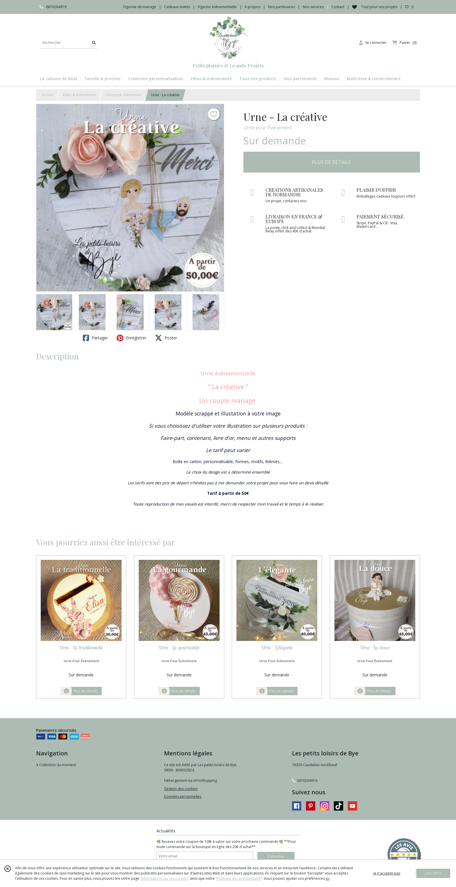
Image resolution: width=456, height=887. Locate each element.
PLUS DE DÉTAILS (331, 162)
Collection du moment (56, 764)
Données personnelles (182, 796)
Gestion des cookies (180, 788)
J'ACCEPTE (433, 873)
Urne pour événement (123, 94)
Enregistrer (131, 337)
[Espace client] (372, 42)
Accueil (48, 94)
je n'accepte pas (386, 873)
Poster (166, 337)
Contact (338, 6)
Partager (95, 337)
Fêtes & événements (79, 94)
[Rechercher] (94, 42)
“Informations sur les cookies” (164, 878)
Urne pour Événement (267, 127)
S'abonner (276, 856)
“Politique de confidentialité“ (238, 878)
